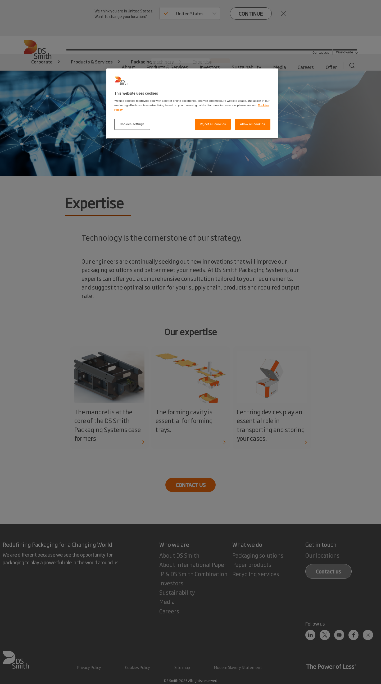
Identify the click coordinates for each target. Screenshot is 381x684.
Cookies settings (132, 124)
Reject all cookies (213, 124)
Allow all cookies (252, 124)
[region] (192, 103)
